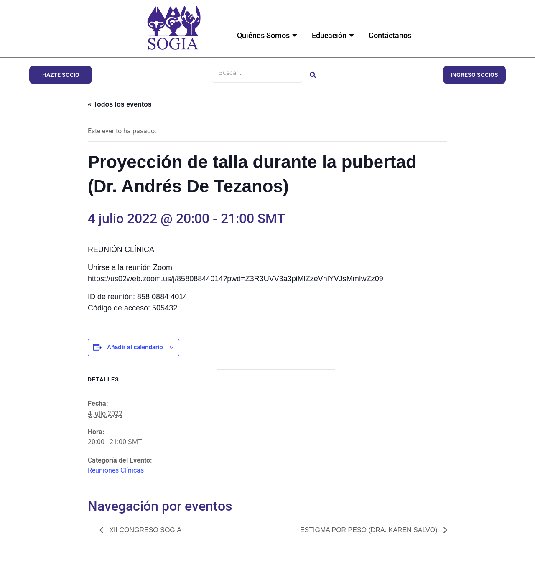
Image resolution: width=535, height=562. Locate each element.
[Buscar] (257, 73)
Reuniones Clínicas (116, 470)
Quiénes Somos (268, 35)
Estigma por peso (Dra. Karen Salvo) (369, 530)
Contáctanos (390, 35)
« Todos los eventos (120, 104)
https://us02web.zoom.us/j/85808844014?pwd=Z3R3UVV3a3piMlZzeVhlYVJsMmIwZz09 (235, 279)
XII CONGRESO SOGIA (144, 530)
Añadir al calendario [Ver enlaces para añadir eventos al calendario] (135, 347)
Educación (334, 35)
